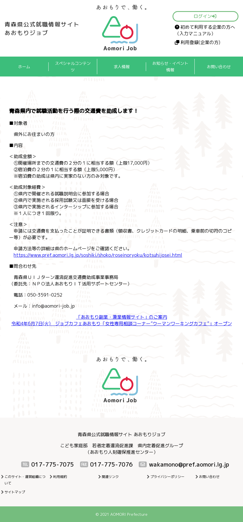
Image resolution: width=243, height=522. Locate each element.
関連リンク (110, 476)
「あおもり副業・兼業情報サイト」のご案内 (121, 317)
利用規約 (60, 476)
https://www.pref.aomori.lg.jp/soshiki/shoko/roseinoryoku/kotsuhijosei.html (98, 255)
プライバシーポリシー (167, 476)
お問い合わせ (219, 66)
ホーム (24, 66)
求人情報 (122, 66)
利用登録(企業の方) (197, 42)
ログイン (205, 16)
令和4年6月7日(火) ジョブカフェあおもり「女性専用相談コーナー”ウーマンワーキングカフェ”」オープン (121, 323)
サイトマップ (15, 492)
